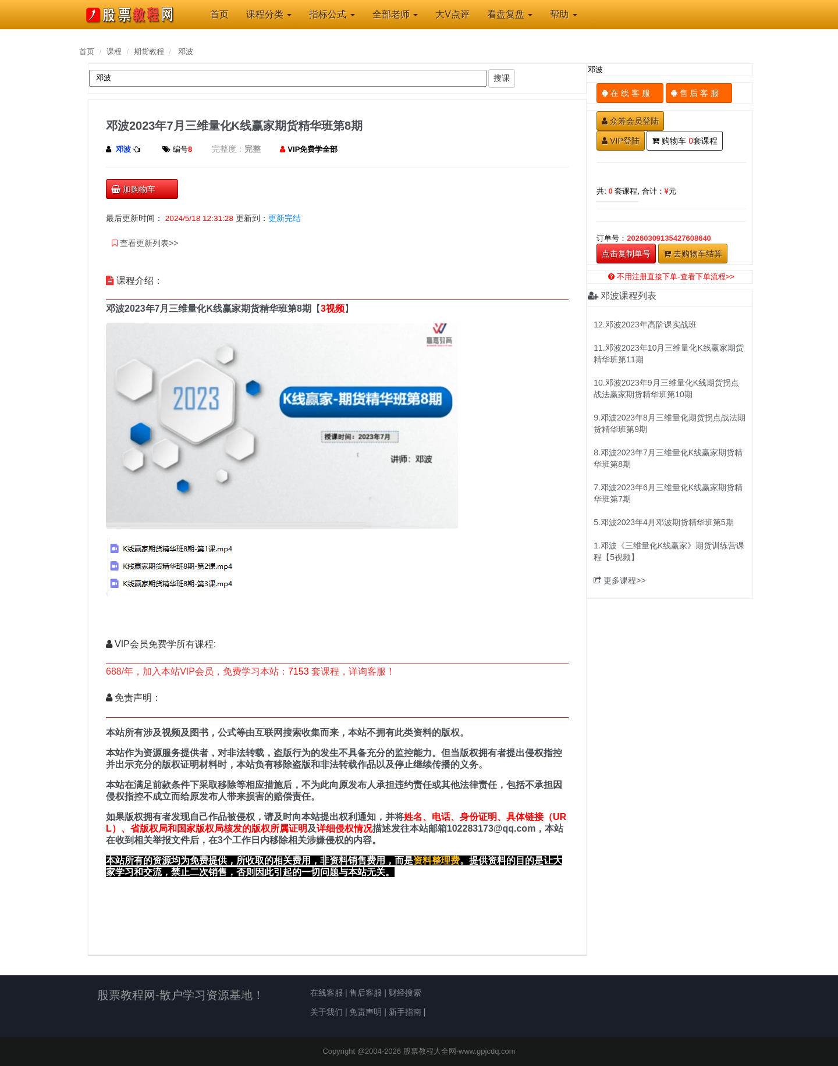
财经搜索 (405, 992)
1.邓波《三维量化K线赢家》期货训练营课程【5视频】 (669, 551)
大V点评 (452, 14)
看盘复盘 (509, 14)
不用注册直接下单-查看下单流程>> (671, 276)
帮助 (563, 14)
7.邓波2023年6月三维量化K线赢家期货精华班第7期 (668, 493)
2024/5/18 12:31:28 (199, 218)
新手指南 (405, 1012)
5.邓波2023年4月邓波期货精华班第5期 (663, 522)
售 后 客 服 (699, 93)
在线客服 (326, 992)
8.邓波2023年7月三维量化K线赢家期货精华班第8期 (668, 458)
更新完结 (284, 218)
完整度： (228, 149)
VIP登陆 (621, 140)
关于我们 (326, 1012)
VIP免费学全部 (312, 149)
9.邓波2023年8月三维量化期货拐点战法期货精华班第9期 (669, 423)
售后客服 (365, 992)
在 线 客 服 (630, 93)
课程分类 (269, 14)
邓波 (185, 51)
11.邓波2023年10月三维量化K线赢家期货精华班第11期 (669, 353)
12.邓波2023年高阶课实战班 (645, 324)
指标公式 (331, 14)
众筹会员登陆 (630, 121)
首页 (86, 51)
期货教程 (149, 51)
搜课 (501, 78)
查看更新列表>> (145, 243)
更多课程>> (619, 580)
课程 (114, 51)
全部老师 (395, 14)
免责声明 (365, 1012)
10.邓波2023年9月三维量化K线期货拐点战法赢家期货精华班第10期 (666, 388)
